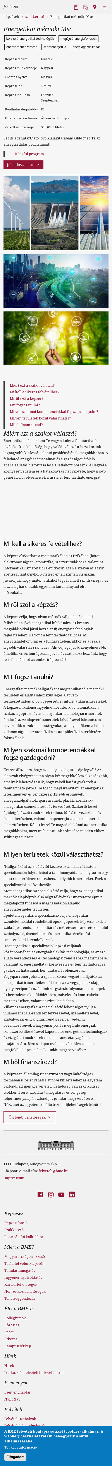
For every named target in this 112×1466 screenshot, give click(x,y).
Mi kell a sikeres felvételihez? (34, 392)
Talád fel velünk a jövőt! (24, 1263)
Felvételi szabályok (20, 1418)
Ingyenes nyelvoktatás (23, 1277)
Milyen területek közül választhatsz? (40, 418)
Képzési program (29, 153)
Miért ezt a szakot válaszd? (32, 385)
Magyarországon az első (24, 1256)
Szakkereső (14, 1229)
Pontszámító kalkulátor (23, 1236)
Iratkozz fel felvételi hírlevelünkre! (34, 1372)
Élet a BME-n (18, 1308)
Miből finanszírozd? (26, 424)
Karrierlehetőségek (20, 1284)
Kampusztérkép (17, 1346)
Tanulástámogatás (19, 1270)
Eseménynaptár (17, 1392)
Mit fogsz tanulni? (25, 405)
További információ (20, 1447)
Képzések (14, 1213)
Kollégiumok (15, 1318)
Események (15, 1382)
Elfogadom (15, 1457)
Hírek (10, 1356)
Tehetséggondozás (19, 1298)
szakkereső (34, 16)
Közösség (12, 1325)
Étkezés (10, 1339)
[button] (76, 7)
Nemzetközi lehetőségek (25, 1291)
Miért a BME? (19, 1247)
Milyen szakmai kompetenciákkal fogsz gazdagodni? (54, 411)
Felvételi (13, 1409)
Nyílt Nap (12, 1399)
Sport (9, 1332)
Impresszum (13, 1178)
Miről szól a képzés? (26, 398)
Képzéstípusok (16, 1222)
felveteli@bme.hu (53, 1171)
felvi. (11, 7)
